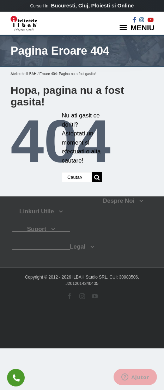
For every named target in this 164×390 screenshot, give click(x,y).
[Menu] (138, 27)
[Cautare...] (77, 177)
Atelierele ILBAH (23, 74)
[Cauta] (97, 177)
